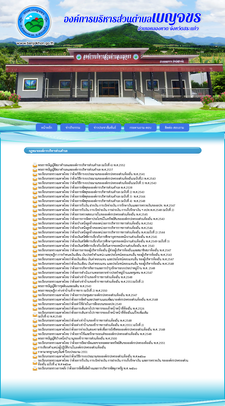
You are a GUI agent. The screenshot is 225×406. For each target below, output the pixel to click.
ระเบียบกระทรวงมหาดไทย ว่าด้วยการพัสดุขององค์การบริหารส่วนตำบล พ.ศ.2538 (85, 187)
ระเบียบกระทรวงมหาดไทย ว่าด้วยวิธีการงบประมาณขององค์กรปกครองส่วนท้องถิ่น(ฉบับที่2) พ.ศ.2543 (97, 178)
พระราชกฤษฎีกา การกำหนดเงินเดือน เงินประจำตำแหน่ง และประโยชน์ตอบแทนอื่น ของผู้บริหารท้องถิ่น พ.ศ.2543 (105, 255)
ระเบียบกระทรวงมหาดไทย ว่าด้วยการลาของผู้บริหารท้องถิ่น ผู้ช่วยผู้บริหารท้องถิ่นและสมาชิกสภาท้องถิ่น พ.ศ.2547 (104, 250)
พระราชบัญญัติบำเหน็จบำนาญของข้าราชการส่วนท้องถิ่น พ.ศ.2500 (77, 338)
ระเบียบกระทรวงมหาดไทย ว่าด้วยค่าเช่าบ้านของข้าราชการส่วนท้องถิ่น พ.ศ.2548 (85, 277)
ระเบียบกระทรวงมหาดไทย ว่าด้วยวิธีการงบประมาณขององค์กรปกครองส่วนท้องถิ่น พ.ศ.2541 (91, 174)
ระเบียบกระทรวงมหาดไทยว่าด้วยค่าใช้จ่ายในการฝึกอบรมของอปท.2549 (80, 304)
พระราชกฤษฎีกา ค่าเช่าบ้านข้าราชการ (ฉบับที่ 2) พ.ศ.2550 (72, 290)
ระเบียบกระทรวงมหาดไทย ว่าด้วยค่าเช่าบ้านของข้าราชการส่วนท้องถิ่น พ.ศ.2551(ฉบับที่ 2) (91, 281)
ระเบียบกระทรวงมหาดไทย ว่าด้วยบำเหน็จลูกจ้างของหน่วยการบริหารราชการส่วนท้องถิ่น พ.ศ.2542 (95, 223)
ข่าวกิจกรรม (73, 127)
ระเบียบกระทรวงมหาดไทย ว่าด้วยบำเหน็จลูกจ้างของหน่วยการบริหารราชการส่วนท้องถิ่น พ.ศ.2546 (95, 228)
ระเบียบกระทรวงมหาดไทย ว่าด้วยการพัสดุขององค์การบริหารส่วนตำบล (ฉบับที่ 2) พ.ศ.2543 (91, 192)
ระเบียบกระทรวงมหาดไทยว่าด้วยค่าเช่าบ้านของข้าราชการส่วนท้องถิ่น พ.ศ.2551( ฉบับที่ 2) (91, 325)
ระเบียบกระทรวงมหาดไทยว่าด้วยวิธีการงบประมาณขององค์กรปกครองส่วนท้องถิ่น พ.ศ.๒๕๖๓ (92, 356)
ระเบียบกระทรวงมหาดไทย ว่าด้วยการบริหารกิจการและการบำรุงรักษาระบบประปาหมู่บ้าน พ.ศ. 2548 (96, 268)
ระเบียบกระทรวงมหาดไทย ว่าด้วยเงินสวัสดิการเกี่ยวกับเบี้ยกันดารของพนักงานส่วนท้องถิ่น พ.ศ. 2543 (96, 246)
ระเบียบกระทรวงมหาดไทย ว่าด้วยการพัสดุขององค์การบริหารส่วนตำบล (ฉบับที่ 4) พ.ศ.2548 (91, 201)
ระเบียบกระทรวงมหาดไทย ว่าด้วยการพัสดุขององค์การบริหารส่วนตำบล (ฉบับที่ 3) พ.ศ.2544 (91, 196)
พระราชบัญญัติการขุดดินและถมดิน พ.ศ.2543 (64, 286)
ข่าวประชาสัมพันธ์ (105, 127)
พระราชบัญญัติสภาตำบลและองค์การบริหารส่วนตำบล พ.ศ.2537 (75, 169)
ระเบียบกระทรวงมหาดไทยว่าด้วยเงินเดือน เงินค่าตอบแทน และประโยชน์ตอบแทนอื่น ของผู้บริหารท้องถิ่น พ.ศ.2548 (106, 263)
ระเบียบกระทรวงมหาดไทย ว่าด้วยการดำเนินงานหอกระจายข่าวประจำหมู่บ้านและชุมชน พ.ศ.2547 (95, 272)
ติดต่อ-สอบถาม (174, 127)
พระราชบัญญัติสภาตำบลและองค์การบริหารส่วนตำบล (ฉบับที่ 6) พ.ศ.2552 (81, 165)
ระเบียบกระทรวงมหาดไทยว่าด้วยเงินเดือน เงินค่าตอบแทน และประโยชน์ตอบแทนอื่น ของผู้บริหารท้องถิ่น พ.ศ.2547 (106, 259)
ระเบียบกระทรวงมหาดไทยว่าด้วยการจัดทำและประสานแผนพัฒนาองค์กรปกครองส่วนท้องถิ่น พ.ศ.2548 (98, 299)
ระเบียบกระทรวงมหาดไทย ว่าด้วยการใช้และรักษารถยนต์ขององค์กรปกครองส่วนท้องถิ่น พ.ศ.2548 (94, 334)
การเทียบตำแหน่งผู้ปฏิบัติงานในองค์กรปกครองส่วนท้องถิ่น (72, 347)
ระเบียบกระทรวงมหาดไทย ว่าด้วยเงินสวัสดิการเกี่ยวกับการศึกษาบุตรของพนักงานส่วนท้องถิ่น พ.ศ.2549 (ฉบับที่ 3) (104, 241)
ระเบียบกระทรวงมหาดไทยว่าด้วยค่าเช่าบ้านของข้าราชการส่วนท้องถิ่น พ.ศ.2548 (85, 320)
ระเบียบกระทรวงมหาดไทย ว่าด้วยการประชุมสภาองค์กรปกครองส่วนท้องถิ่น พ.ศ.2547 (87, 295)
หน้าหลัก (46, 127)
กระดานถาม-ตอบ (140, 127)
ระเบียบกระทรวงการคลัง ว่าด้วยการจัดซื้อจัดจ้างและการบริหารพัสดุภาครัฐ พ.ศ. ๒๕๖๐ (87, 368)
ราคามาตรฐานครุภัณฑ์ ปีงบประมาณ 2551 (63, 352)
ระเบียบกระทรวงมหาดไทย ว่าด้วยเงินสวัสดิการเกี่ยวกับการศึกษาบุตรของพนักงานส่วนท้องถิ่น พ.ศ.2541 (97, 237)
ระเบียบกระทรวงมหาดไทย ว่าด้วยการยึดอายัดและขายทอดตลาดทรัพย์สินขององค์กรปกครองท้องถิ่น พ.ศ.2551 (101, 343)
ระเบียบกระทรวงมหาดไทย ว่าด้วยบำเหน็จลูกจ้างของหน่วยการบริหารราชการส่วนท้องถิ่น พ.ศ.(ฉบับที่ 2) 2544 (101, 232)
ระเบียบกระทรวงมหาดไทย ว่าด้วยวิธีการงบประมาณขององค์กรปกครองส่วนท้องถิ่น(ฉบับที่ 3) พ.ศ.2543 (97, 183)
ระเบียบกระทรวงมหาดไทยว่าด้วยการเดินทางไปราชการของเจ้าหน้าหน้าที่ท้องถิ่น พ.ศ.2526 (91, 308)
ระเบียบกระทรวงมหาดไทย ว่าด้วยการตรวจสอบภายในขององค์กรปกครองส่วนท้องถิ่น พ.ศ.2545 (93, 214)
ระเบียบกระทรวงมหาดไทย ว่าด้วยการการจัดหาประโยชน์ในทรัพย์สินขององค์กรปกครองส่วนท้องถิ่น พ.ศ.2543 (101, 219)
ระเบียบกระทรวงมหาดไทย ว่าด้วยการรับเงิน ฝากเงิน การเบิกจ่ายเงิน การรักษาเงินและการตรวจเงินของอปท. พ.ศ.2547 (106, 205)
